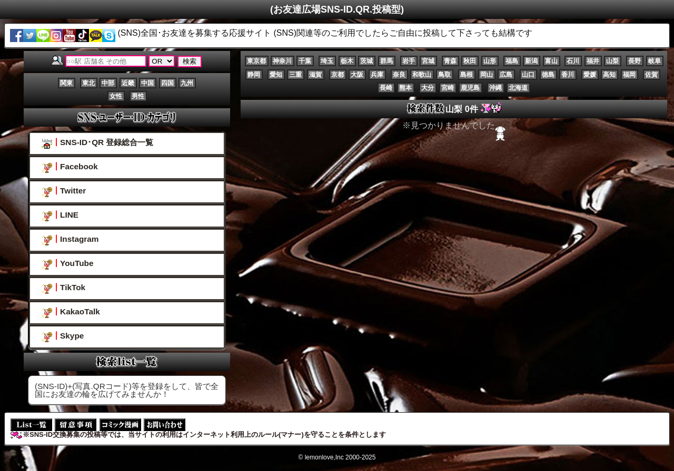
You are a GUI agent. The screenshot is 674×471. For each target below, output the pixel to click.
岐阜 (654, 61)
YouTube (67, 264)
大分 (427, 87)
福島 (512, 61)
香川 (567, 74)
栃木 (347, 61)
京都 (337, 74)
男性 (138, 96)
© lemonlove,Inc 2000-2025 (337, 457)
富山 (551, 61)
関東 (66, 83)
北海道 (518, 87)
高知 (609, 74)
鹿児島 (470, 87)
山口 (528, 74)
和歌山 (421, 74)
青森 (450, 61)
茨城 (366, 61)
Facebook (70, 167)
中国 (147, 83)
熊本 (405, 87)
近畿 (128, 83)
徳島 (548, 74)
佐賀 (651, 74)
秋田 (469, 61)
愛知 (276, 74)
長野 (634, 61)
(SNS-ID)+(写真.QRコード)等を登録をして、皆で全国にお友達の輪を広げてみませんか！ (127, 390)
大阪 (357, 74)
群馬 (386, 61)
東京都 (256, 61)
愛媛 (589, 74)
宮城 (428, 61)
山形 (489, 61)
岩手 (408, 61)
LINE (60, 215)
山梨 (612, 61)
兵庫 (377, 74)
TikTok (63, 288)
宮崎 (447, 87)
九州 (187, 83)
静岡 (253, 74)
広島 (506, 74)
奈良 (399, 74)
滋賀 (315, 74)
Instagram (70, 239)
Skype (63, 336)
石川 (573, 61)
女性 (116, 96)
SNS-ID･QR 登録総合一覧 (97, 143)
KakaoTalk (71, 312)
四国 (167, 83)
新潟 (531, 61)
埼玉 (327, 61)
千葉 (305, 61)
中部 (108, 83)
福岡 (629, 74)
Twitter (64, 191)
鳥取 (444, 74)
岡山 (486, 74)
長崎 (386, 87)
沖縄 (495, 87)
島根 (466, 74)
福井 (593, 61)
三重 (295, 74)
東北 (88, 83)
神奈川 (282, 61)
